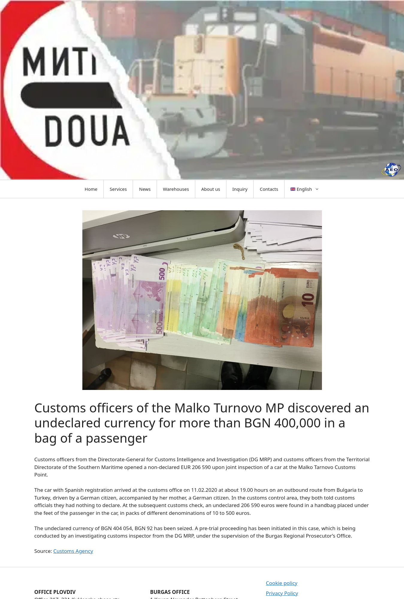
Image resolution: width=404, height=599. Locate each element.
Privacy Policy (282, 593)
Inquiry (240, 189)
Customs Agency (73, 550)
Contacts (269, 189)
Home (91, 189)
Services (118, 189)
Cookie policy (281, 583)
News (145, 189)
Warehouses (176, 189)
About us (210, 189)
